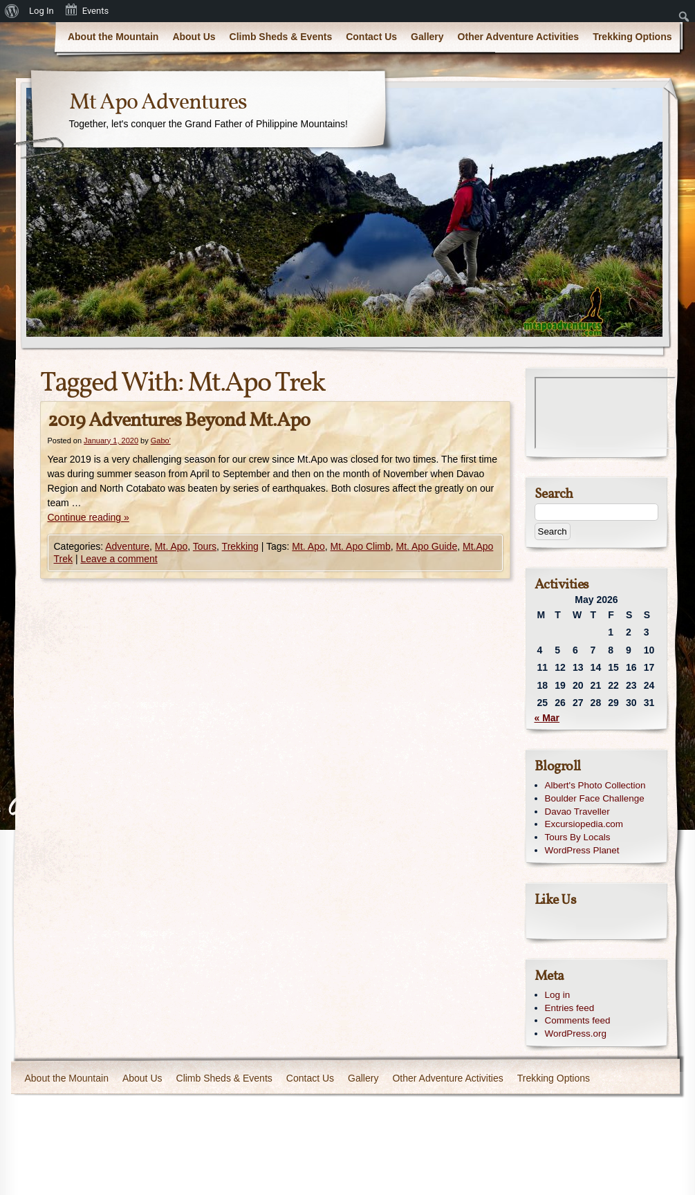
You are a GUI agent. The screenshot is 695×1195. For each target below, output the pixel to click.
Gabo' (161, 440)
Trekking (240, 546)
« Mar (547, 717)
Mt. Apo (171, 546)
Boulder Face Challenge (595, 798)
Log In (41, 11)
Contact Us (371, 36)
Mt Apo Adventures (158, 103)
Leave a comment (118, 558)
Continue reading (88, 517)
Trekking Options (632, 36)
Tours (204, 546)
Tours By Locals (578, 837)
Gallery (427, 36)
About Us (193, 36)
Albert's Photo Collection (595, 785)
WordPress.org (575, 1033)
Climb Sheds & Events (281, 36)
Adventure (127, 546)
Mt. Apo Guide (426, 546)
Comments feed (578, 1020)
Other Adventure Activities (519, 36)
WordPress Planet (582, 850)
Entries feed (570, 1008)
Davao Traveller (577, 811)
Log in (558, 995)
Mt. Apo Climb (361, 546)
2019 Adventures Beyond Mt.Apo (179, 420)
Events (86, 9)
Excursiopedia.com (584, 824)
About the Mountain (113, 36)
